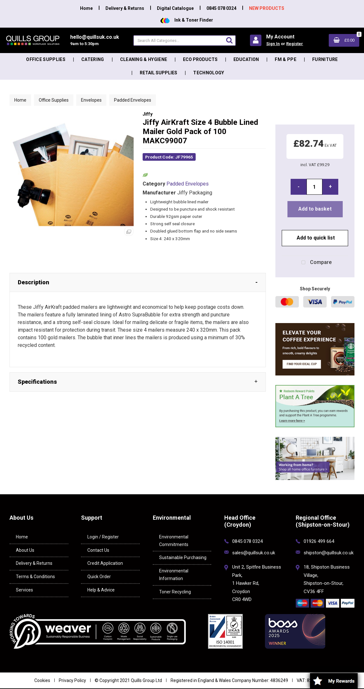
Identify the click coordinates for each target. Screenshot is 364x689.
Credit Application (105, 563)
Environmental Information (173, 574)
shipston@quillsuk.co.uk (329, 553)
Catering (92, 59)
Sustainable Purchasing (182, 557)
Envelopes (91, 100)
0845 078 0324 (221, 8)
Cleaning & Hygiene (143, 59)
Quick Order (99, 576)
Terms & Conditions (35, 576)
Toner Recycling (175, 591)
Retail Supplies (158, 72)
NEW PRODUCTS (266, 8)
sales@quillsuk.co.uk (253, 553)
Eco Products (200, 59)
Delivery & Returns (124, 8)
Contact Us (98, 550)
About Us (25, 550)
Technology (208, 72)
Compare (315, 263)
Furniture (325, 59)
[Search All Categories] (184, 40)
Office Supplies (45, 59)
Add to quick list (315, 238)
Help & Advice (101, 589)
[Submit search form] (229, 40)
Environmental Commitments (173, 540)
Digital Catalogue (175, 8)
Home (86, 8)
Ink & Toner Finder (186, 20)
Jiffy (147, 114)
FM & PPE (285, 59)
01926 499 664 (319, 541)
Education (246, 59)
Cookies (42, 680)
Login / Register (103, 536)
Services (24, 589)
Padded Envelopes (132, 100)
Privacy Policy (72, 680)
